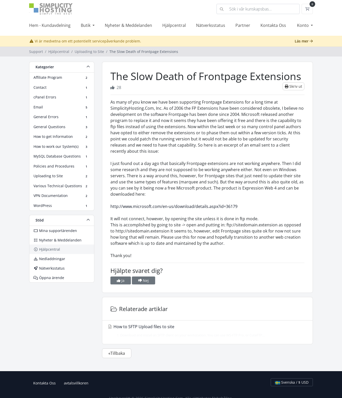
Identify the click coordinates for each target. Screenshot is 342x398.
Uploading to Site (89, 51)
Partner (242, 25)
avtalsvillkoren (76, 383)
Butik (86, 25)
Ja (120, 280)
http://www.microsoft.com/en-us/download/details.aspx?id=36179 (173, 206)
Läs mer (304, 41)
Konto (303, 25)
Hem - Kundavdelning (50, 25)
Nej (143, 280)
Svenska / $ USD (292, 382)
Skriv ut (293, 86)
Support (36, 51)
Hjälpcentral (174, 25)
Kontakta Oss (273, 25)
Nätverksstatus (210, 25)
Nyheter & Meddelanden (128, 25)
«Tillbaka (116, 353)
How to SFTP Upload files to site (205, 331)
